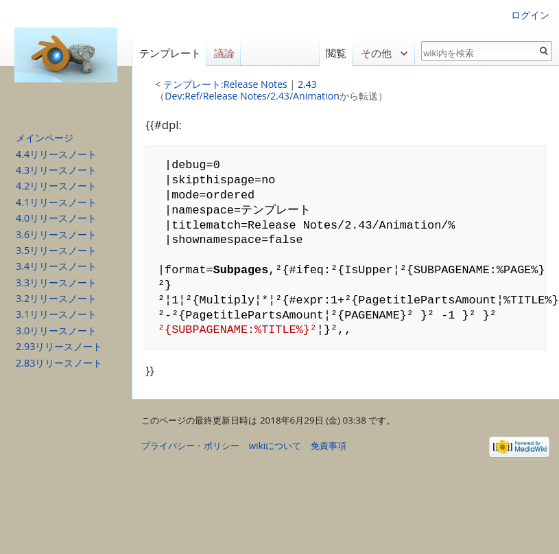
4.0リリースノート (56, 217)
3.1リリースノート (56, 314)
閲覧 (335, 53)
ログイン (530, 14)
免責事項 (328, 445)
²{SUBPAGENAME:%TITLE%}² (237, 330)
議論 (224, 53)
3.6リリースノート (56, 234)
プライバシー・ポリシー (190, 445)
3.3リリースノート (56, 282)
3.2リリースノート (56, 298)
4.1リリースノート (56, 202)
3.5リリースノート (56, 250)
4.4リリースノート (56, 154)
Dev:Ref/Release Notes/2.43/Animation (252, 95)
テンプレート (170, 53)
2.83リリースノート (59, 362)
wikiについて (275, 445)
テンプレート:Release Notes (225, 84)
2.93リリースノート (59, 346)
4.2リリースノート (56, 185)
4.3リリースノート (56, 169)
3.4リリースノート (56, 266)
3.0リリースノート (56, 330)
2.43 (307, 84)
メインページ (44, 137)
